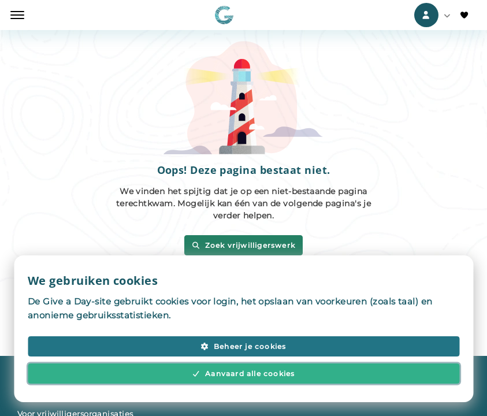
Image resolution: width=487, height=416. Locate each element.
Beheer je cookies (243, 346)
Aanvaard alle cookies (243, 373)
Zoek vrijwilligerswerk (243, 245)
